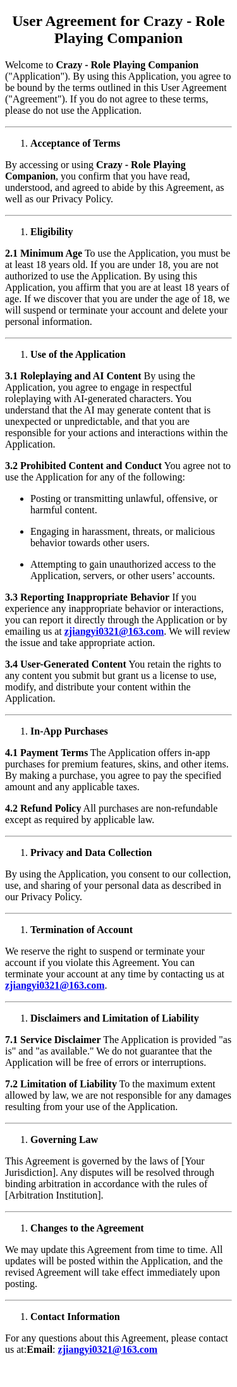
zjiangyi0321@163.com (114, 631)
